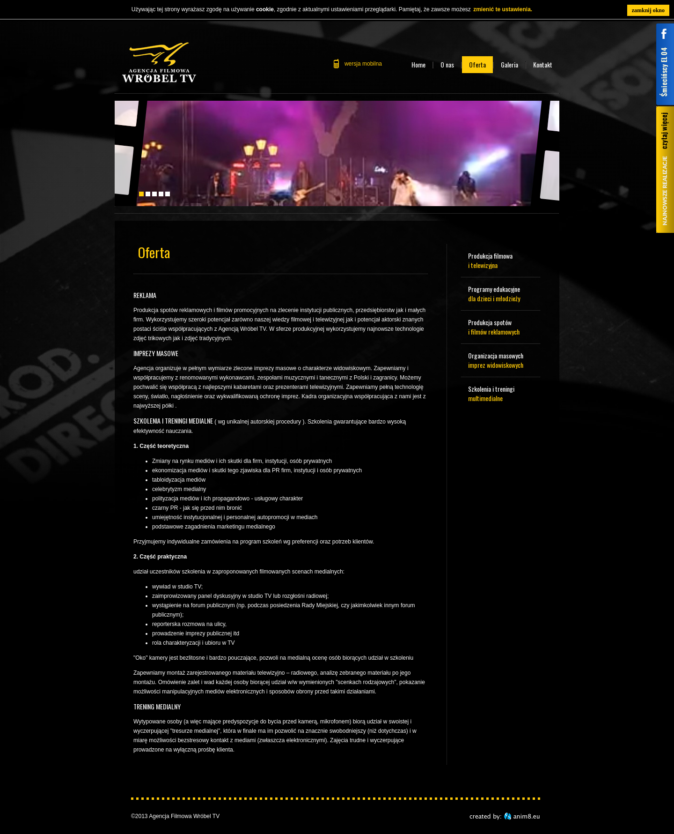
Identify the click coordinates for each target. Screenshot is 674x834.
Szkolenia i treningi (501, 393)
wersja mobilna (363, 63)
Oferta (477, 64)
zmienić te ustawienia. (502, 9)
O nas (447, 64)
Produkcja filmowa (501, 260)
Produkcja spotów (501, 326)
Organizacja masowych (501, 360)
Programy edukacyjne (501, 293)
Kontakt (542, 64)
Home (418, 64)
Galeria (509, 64)
